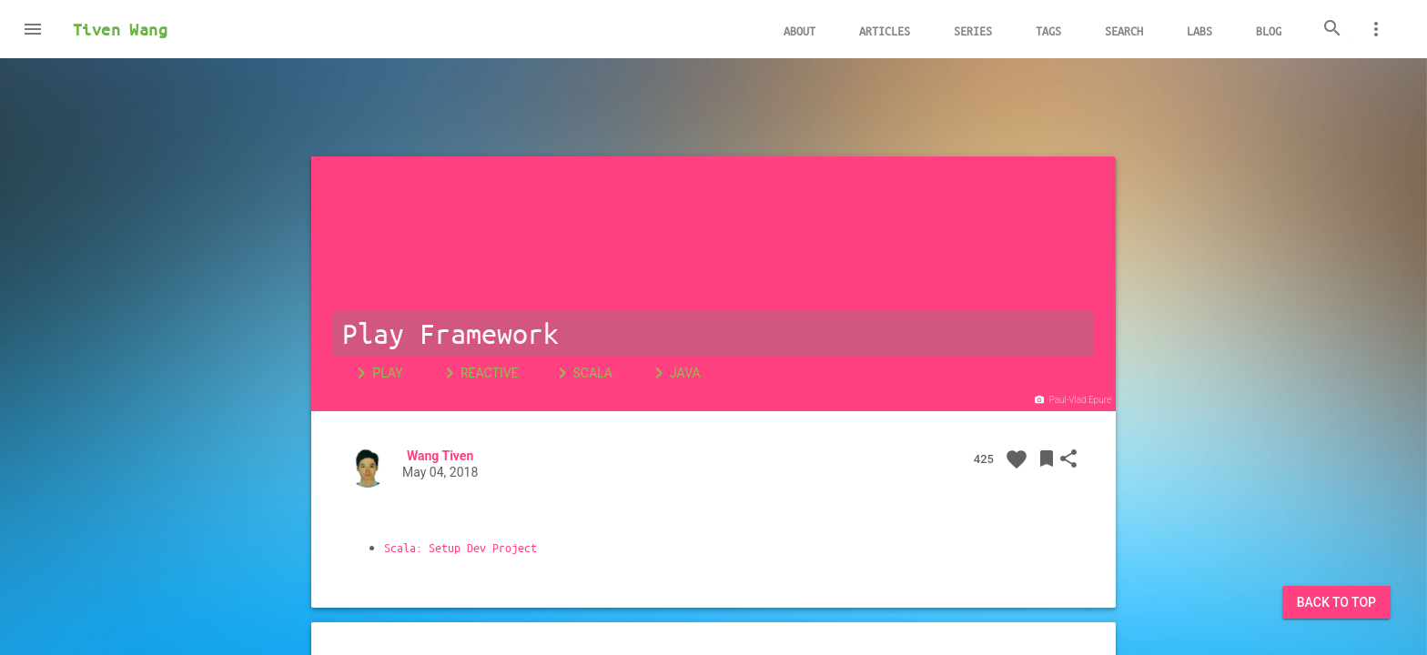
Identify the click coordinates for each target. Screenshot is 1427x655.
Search (1124, 30)
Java (674, 373)
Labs (1199, 30)
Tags (1048, 30)
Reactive (479, 373)
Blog (1268, 30)
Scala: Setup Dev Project (460, 547)
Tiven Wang (120, 29)
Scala (582, 373)
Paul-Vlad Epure (1071, 400)
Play (376, 373)
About (799, 30)
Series (973, 30)
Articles (884, 30)
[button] (33, 29)
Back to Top (1336, 602)
